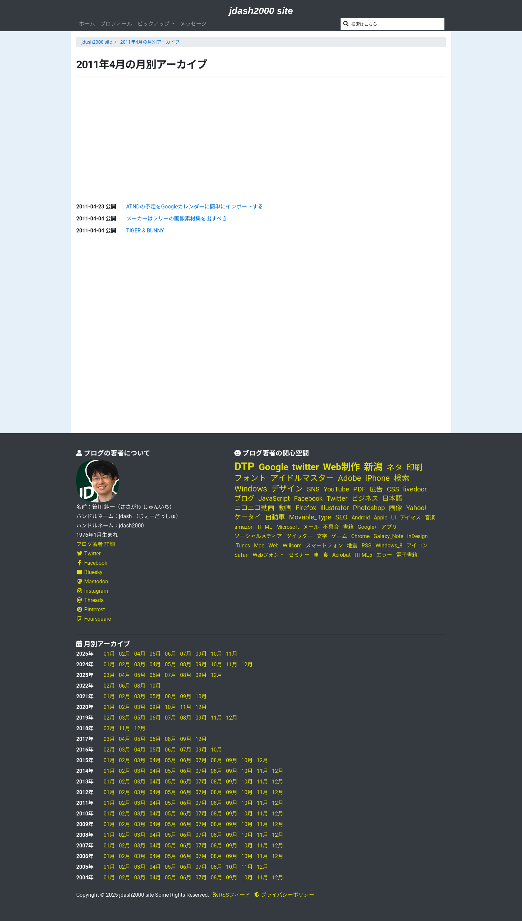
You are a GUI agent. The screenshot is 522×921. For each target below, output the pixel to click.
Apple (380, 517)
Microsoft (287, 527)
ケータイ (247, 517)
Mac (259, 545)
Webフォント (268, 555)
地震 (352, 545)
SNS (313, 489)
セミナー (299, 555)
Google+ (367, 527)
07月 (185, 654)
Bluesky (89, 572)
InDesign (417, 536)
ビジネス (365, 498)
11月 (231, 654)
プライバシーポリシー (284, 895)
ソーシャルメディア (258, 536)
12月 (247, 664)
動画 (285, 508)
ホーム (87, 24)
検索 (402, 478)
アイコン (416, 545)
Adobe (349, 478)
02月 (124, 654)
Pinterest (90, 609)
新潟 (373, 466)
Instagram (92, 591)
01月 (109, 654)
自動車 (275, 517)
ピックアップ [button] (154, 24)
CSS (393, 489)
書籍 (348, 527)
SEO (341, 517)
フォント (250, 478)
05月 (155, 654)
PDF (359, 489)
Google (273, 466)
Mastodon (92, 581)
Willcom (292, 545)
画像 (395, 508)
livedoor (415, 489)
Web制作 (341, 466)
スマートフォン (324, 545)
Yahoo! (416, 508)
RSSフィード (231, 895)
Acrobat (341, 555)
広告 (376, 489)
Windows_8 (389, 545)
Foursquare (93, 619)
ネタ (394, 467)
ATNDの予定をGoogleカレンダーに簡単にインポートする (194, 206)
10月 (216, 654)
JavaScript (274, 498)
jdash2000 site (261, 11)
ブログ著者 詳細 (95, 544)
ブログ (244, 498)
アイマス (410, 517)
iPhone (377, 478)
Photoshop (369, 508)
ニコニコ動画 (254, 508)
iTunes (242, 545)
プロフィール (116, 24)
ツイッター (299, 536)
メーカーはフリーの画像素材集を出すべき (176, 218)
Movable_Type (310, 517)
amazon (244, 527)
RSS (367, 545)
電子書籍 (406, 555)
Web (273, 545)
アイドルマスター (302, 478)
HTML (265, 527)
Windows (250, 488)
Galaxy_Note (388, 536)
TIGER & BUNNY (145, 230)
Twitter (88, 553)
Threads (90, 600)
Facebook (91, 563)
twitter (305, 466)
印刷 (414, 467)
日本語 (392, 498)
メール (311, 527)
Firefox (306, 508)
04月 (139, 654)
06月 (170, 654)
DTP (244, 466)
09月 (201, 654)
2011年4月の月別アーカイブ (150, 42)
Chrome (360, 536)
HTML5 (363, 555)
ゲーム (339, 536)
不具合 (331, 527)
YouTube (336, 489)
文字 (322, 536)
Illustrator (334, 508)
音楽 (430, 517)
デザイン (287, 488)
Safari (241, 555)
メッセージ (193, 24)
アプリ (389, 527)
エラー (384, 555)
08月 (185, 664)
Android (361, 517)
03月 (139, 664)
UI (393, 517)
